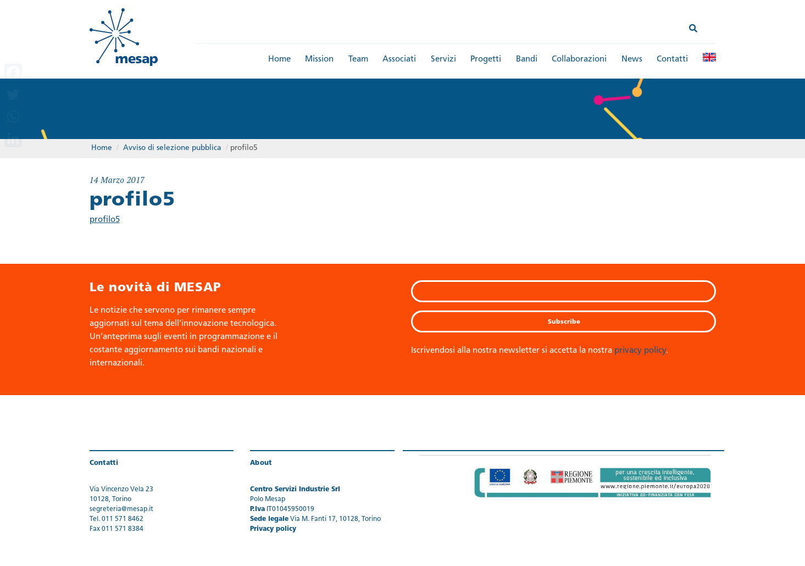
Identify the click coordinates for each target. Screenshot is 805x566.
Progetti (485, 60)
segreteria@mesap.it (121, 509)
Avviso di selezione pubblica (172, 148)
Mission (319, 60)
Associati (399, 60)
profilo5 (105, 220)
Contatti (672, 60)
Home (279, 60)
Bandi (526, 60)
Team (358, 60)
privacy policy (640, 351)
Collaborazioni (579, 60)
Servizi (443, 60)
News (631, 60)
